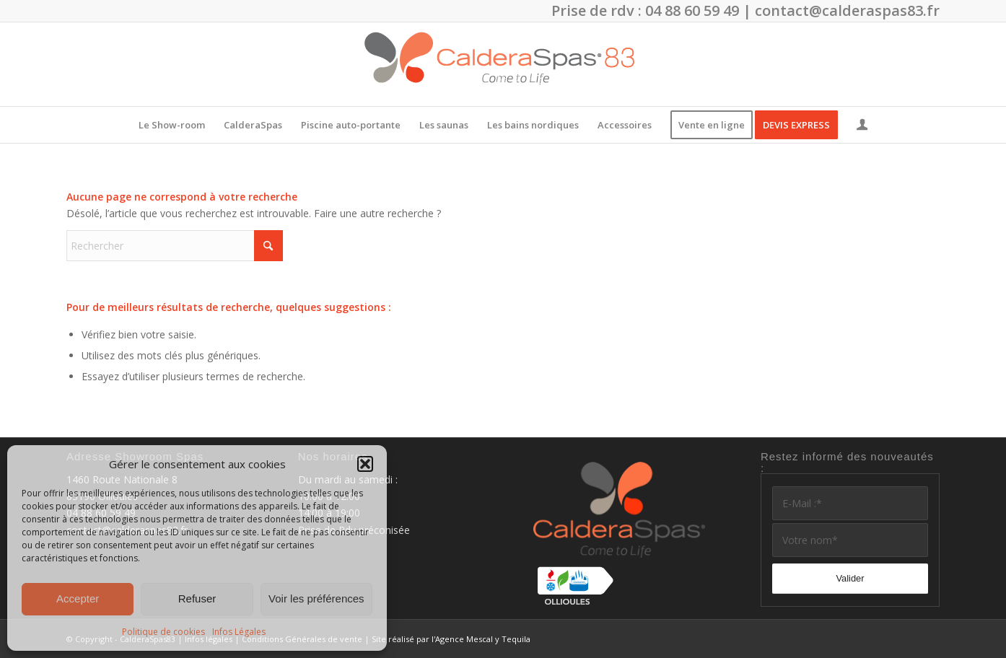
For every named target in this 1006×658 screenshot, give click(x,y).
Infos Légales (239, 632)
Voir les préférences (316, 598)
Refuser (197, 598)
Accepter (77, 598)
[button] (365, 464)
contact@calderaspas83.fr (847, 10)
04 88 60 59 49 (692, 10)
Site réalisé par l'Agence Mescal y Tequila (451, 638)
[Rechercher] (174, 245)
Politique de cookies (163, 632)
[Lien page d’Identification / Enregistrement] (862, 126)
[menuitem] (171, 125)
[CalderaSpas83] (503, 64)
